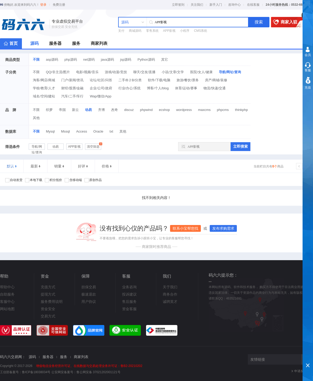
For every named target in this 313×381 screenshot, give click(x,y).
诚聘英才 (170, 301)
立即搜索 (240, 146)
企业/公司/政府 (101, 88)
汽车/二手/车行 (72, 96)
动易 (88, 110)
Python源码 (146, 59)
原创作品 (93, 180)
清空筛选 (94, 145)
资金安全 (48, 309)
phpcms (223, 110)
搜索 (259, 22)
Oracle (98, 131)
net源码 (89, 59)
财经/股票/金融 (72, 88)
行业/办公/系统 (129, 88)
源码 (34, 43)
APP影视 (169, 31)
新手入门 (215, 5)
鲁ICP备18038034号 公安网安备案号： (49, 372)
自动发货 (13, 180)
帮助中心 (7, 287)
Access (81, 131)
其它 (164, 59)
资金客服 (129, 309)
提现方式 (48, 294)
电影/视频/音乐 (87, 72)
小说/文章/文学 (173, 72)
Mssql (65, 131)
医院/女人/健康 (201, 72)
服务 (76, 43)
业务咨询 (129, 287)
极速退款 (88, 294)
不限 (36, 59)
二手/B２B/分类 (130, 80)
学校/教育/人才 (44, 88)
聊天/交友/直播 (144, 72)
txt (111, 131)
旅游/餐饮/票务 (188, 80)
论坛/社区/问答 (101, 80)
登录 (43, 5)
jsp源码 (125, 59)
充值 (308, 87)
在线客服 (253, 5)
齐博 (101, 110)
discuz (129, 110)
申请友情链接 (303, 371)
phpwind (146, 110)
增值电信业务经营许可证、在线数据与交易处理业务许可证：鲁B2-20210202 (89, 366)
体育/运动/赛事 (186, 88)
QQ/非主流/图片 (58, 72)
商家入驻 (289, 22)
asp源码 (52, 59)
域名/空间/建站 (44, 96)
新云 (75, 110)
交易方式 (48, 316)
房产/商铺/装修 (216, 80)
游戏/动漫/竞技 (116, 72)
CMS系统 (200, 31)
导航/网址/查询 (230, 72)
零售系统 (152, 31)
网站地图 (7, 309)
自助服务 (7, 294)
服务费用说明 (52, 301)
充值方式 (48, 287)
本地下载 (33, 180)
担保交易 (88, 287)
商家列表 (99, 43)
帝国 (62, 110)
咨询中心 (234, 5)
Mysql (50, 131)
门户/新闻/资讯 (72, 80)
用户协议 (88, 301)
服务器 (55, 43)
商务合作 (170, 294)
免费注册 (59, 5)
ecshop (164, 110)
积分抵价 (53, 180)
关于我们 (170, 287)
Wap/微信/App (100, 96)
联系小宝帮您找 (185, 228)
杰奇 (114, 110)
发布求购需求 (223, 228)
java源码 (107, 59)
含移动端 (73, 180)
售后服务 (129, 301)
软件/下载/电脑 (159, 80)
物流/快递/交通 (214, 88)
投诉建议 (129, 294)
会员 (308, 55)
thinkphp (241, 110)
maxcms (204, 110)
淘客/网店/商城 (44, 80)
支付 (121, 31)
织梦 (49, 110)
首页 (13, 43)
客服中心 (7, 301)
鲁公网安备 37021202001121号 (98, 372)
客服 (308, 70)
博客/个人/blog (158, 88)
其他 (36, 118)
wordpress (184, 110)
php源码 (70, 59)
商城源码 (135, 31)
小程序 (184, 31)
